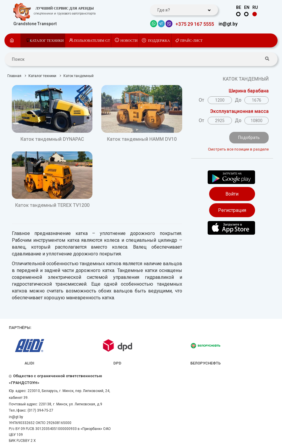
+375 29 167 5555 (194, 24)
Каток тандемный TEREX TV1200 (52, 205)
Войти (231, 194)
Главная (14, 76)
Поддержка (159, 41)
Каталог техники (47, 41)
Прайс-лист (191, 41)
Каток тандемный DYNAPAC (52, 139)
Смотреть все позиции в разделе (238, 149)
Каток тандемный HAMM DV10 (142, 139)
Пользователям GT (92, 41)
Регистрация (232, 210)
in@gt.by (228, 24)
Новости (128, 41)
